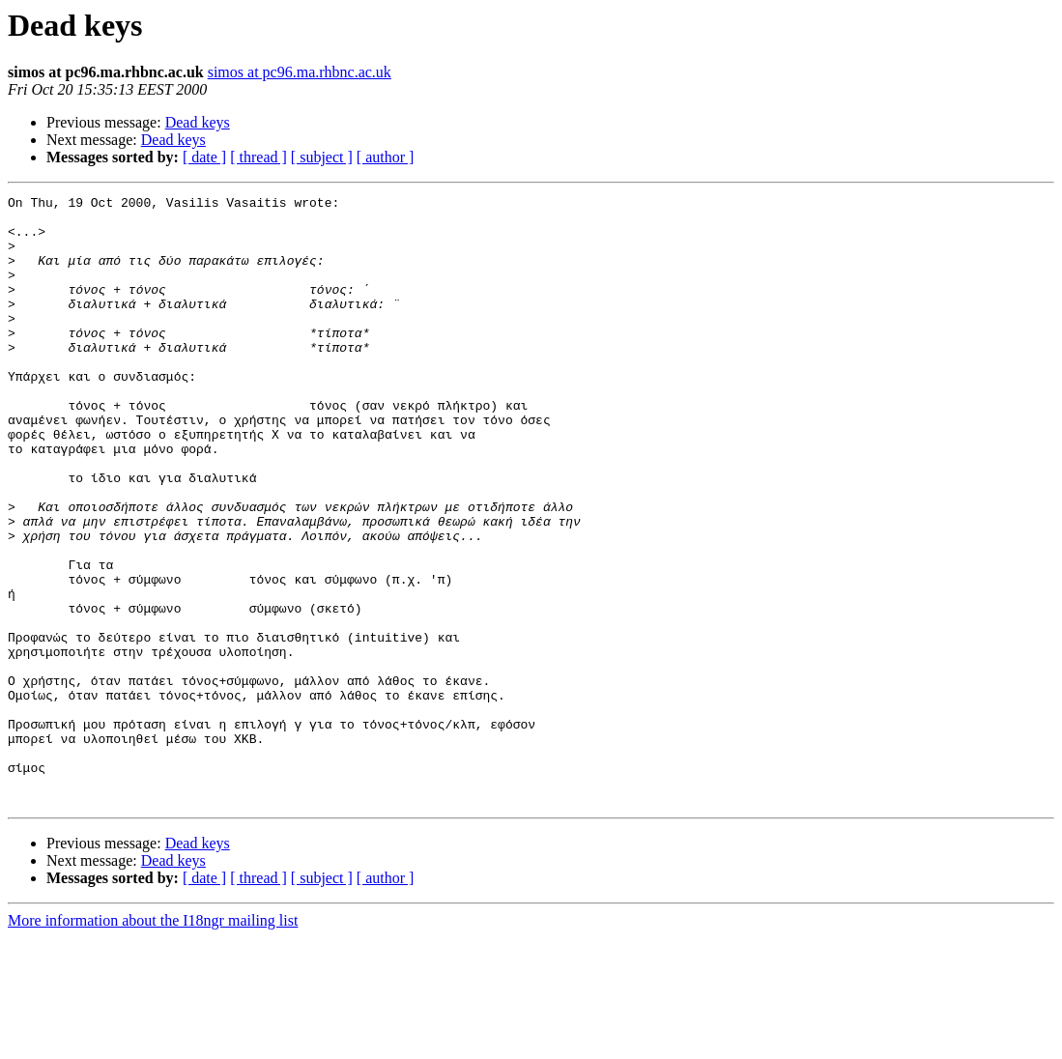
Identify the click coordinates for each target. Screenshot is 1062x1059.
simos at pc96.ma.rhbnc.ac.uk (299, 72)
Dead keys (197, 122)
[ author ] (386, 157)
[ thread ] (258, 157)
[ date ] (204, 157)
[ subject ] (322, 157)
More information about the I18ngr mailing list (153, 1042)
